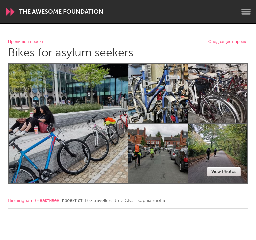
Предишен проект (25, 42)
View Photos (223, 171)
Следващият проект (228, 42)
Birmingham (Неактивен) (34, 200)
